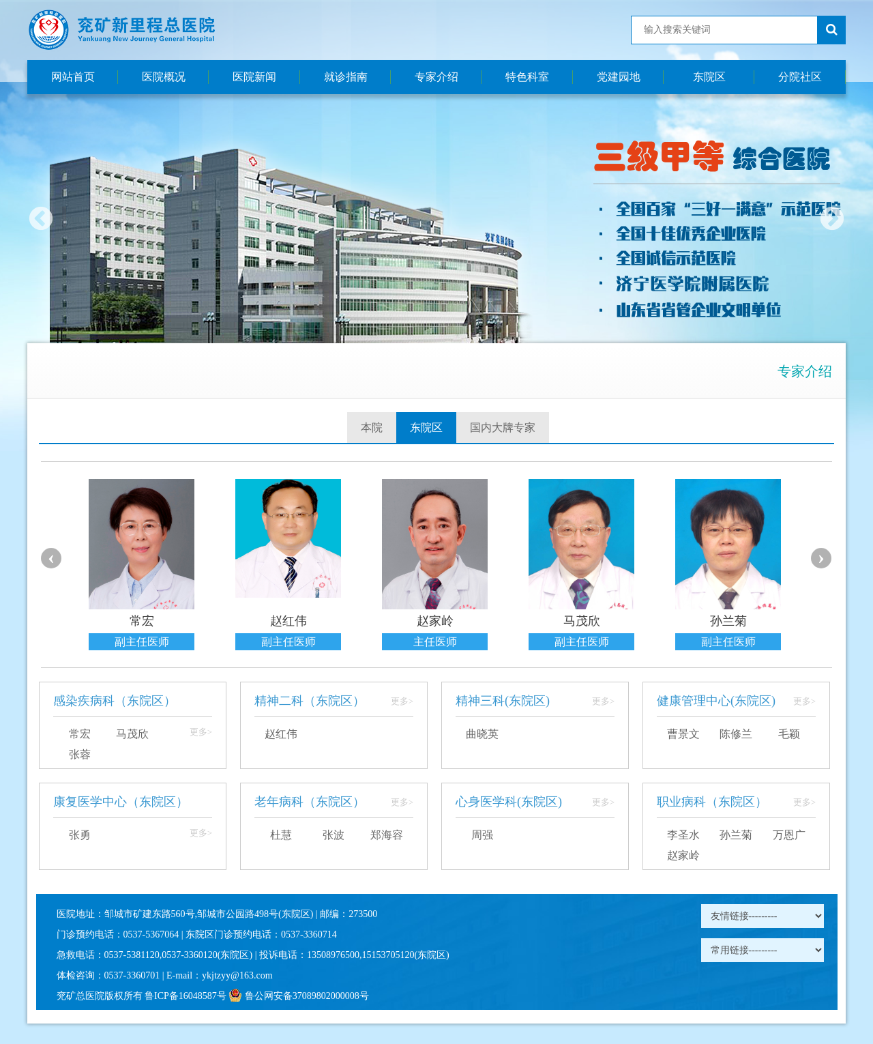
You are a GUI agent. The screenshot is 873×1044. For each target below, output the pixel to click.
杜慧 (281, 835)
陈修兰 (736, 734)
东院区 (709, 77)
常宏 (80, 734)
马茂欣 (132, 734)
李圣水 (683, 835)
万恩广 (789, 835)
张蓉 (80, 754)
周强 (482, 835)
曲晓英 (482, 734)
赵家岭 (683, 855)
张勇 (80, 835)
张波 (333, 835)
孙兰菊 (736, 835)
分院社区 (800, 77)
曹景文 (683, 734)
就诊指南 (346, 77)
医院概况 (164, 77)
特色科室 (527, 77)
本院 (372, 427)
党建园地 (618, 77)
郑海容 (386, 835)
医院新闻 (254, 77)
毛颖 (789, 734)
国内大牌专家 (502, 427)
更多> (201, 732)
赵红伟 (281, 734)
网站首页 (73, 77)
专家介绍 (436, 77)
